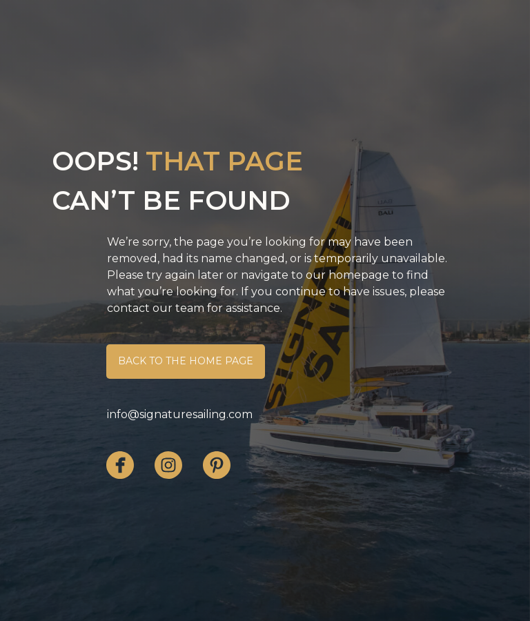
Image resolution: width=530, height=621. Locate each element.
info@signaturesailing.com (180, 414)
